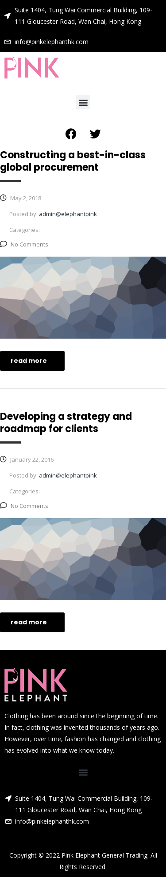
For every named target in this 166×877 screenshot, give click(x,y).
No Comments (24, 244)
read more (34, 360)
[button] (83, 102)
